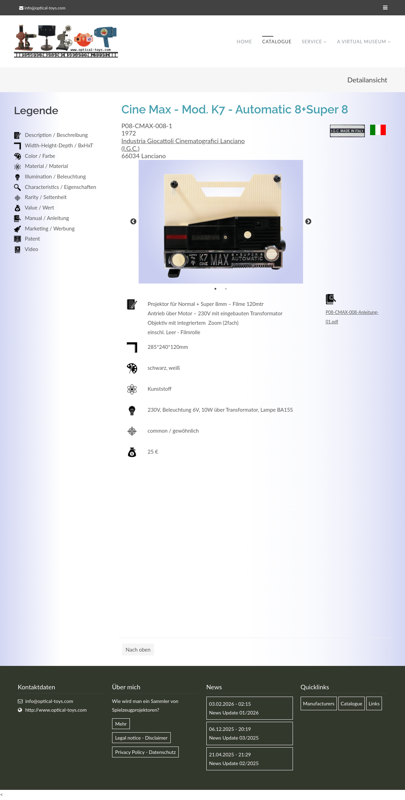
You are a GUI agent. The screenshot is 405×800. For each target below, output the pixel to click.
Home (244, 41)
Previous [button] (133, 222)
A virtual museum (361, 41)
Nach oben (138, 650)
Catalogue (277, 41)
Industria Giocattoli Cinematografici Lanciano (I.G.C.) (183, 145)
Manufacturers (318, 704)
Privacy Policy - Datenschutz (145, 752)
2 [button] (225, 289)
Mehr (121, 724)
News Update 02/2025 (234, 763)
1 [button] (215, 289)
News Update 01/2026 (234, 713)
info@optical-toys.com (44, 7)
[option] (221, 222)
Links (374, 704)
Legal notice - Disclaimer (141, 738)
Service (312, 41)
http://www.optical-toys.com (56, 710)
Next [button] (308, 222)
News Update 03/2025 (234, 738)
